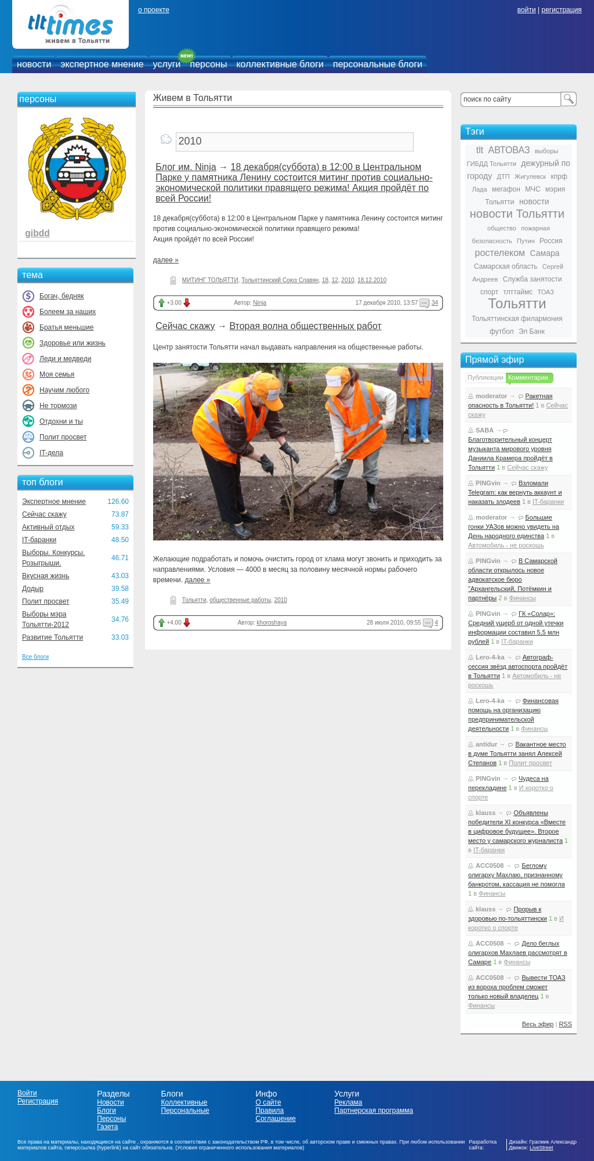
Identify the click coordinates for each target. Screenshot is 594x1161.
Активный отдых (48, 527)
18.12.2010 (371, 280)
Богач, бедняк (61, 296)
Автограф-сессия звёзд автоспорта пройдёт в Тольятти (517, 666)
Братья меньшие (66, 327)
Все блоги (35, 657)
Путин (526, 240)
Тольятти (194, 600)
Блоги (106, 1110)
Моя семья (56, 374)
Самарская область (506, 266)
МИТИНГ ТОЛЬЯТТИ (210, 280)
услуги (167, 64)
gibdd (37, 233)
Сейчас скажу (44, 514)
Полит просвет (62, 437)
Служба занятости (532, 279)
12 (335, 280)
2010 (347, 280)
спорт (489, 292)
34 (435, 303)
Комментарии (528, 377)
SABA (485, 430)
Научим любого (64, 390)
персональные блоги (377, 64)
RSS (565, 1024)
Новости (110, 1102)
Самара (544, 253)
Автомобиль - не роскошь (506, 545)
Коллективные (184, 1102)
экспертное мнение (101, 64)
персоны (208, 64)
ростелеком (500, 253)
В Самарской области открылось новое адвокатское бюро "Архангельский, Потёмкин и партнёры (512, 579)
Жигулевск (530, 176)
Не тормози (58, 406)
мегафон (506, 189)
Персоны (111, 1119)
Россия (550, 241)
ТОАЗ (546, 292)
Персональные (185, 1110)
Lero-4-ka (490, 657)
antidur (486, 744)
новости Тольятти (517, 213)
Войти (27, 1093)
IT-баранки (39, 540)
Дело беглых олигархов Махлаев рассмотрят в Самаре (517, 952)
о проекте (153, 10)
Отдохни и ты (61, 421)
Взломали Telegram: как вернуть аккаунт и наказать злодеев (515, 492)
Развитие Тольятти (52, 637)
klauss (485, 812)
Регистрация (37, 1101)
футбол (502, 331)
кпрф (558, 176)
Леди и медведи (65, 359)
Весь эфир (538, 1024)
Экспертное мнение (54, 501)
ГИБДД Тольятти (491, 163)
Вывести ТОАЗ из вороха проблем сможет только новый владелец (517, 987)
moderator (491, 395)
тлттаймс (518, 292)
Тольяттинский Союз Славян (279, 280)
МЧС (533, 189)
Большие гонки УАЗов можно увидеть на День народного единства (513, 526)
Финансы (522, 597)
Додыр (33, 589)
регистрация (561, 10)
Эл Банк (532, 331)
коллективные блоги (280, 64)
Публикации (486, 377)
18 (325, 280)
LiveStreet (541, 1148)
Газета (107, 1127)
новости (34, 64)
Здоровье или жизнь (72, 343)
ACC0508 (490, 865)
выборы (546, 150)
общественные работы (240, 600)
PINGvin (488, 482)
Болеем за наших (67, 312)
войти (526, 10)
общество (501, 228)
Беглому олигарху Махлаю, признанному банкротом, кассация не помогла (516, 875)
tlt (479, 150)
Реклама (348, 1102)
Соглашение (275, 1119)
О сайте (268, 1102)
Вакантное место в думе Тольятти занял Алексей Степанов (517, 753)
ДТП (503, 176)
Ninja (259, 303)
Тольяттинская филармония (517, 319)
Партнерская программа (373, 1110)
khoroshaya (272, 622)
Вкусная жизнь (46, 576)
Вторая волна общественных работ (305, 326)
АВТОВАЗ (509, 150)
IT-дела (51, 453)
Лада (479, 189)
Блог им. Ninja (185, 167)
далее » (166, 260)
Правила (269, 1110)
